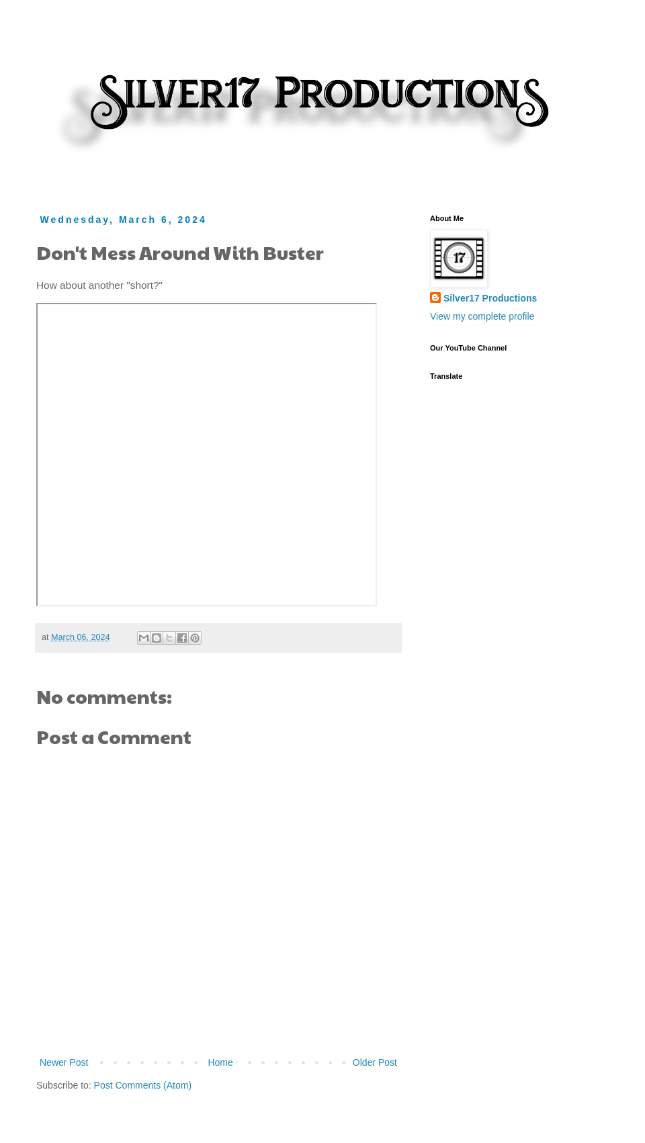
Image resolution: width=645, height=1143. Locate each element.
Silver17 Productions (490, 298)
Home (220, 1062)
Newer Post (64, 1062)
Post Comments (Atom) (142, 1085)
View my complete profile (482, 316)
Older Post (375, 1062)
